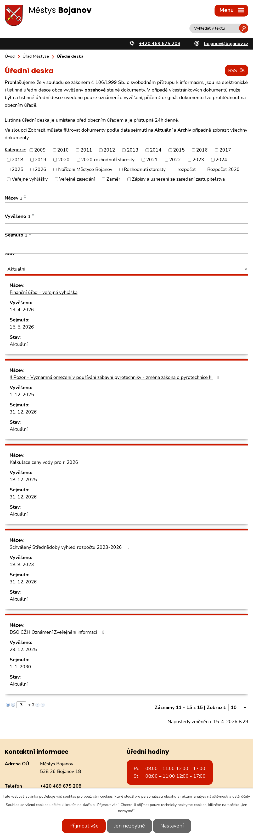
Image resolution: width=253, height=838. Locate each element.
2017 (225, 150)
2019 (40, 159)
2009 (40, 150)
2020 (64, 159)
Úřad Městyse (36, 56)
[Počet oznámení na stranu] (237, 707)
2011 (86, 150)
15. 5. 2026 (22, 327)
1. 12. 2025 (22, 394)
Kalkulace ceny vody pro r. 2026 (44, 462)
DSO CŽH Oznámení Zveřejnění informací (58, 632)
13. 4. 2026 (22, 309)
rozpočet (186, 169)
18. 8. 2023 (22, 564)
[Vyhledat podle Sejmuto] (126, 248)
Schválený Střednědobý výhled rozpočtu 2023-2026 (71, 547)
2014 (155, 150)
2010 (63, 150)
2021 (152, 159)
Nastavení (174, 825)
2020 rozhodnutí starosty (107, 159)
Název (14, 198)
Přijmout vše (81, 825)
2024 (221, 159)
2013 (132, 150)
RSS (236, 70)
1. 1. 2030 (20, 666)
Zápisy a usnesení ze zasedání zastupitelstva (178, 179)
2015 (179, 150)
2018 (17, 159)
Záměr (113, 179)
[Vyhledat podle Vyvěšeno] (126, 228)
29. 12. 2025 (23, 649)
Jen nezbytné (129, 825)
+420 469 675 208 (60, 785)
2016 (202, 150)
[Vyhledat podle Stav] (126, 269)
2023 (198, 159)
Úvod (10, 56)
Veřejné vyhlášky (30, 179)
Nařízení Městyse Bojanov (85, 169)
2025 (17, 169)
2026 (40, 169)
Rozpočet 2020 (223, 169)
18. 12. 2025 (23, 479)
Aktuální (18, 344)
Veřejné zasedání (77, 179)
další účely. (241, 796)
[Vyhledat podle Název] (126, 207)
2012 (109, 150)
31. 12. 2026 (23, 412)
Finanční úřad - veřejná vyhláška (43, 292)
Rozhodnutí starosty (145, 169)
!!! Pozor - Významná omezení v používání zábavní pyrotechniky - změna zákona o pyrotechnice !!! (115, 377)
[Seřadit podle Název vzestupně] (25, 195)
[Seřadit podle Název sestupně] (25, 197)
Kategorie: (15, 149)
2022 (175, 159)
